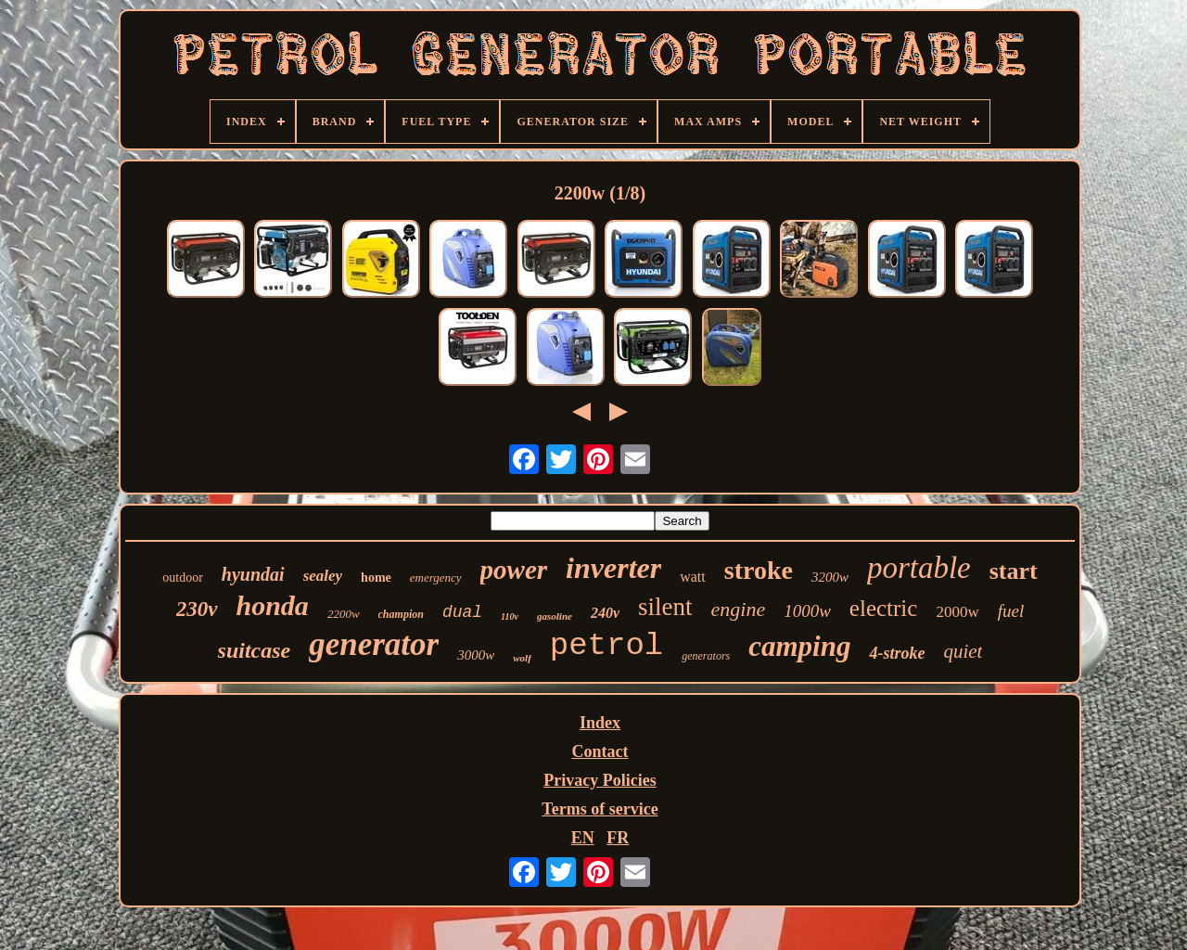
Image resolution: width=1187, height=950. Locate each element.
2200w (343, 614)
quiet (962, 651)
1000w (807, 611)
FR (617, 837)
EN (582, 837)
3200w (830, 577)
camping (799, 646)
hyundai (253, 574)
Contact (600, 751)
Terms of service (599, 809)
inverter (613, 567)
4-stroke (897, 653)
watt (693, 576)
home (376, 577)
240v (605, 613)
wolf (522, 657)
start (1013, 571)
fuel (1011, 611)
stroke (758, 570)
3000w (475, 655)
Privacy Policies (599, 780)
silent (665, 607)
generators (706, 655)
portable (919, 567)
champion (401, 614)
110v (509, 616)
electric (883, 608)
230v (197, 609)
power (514, 569)
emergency (436, 577)
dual (462, 612)
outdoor (182, 577)
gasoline (554, 616)
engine (738, 609)
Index (600, 722)
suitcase (254, 650)
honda (272, 605)
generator (374, 644)
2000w (957, 612)
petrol (606, 645)
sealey (322, 575)
